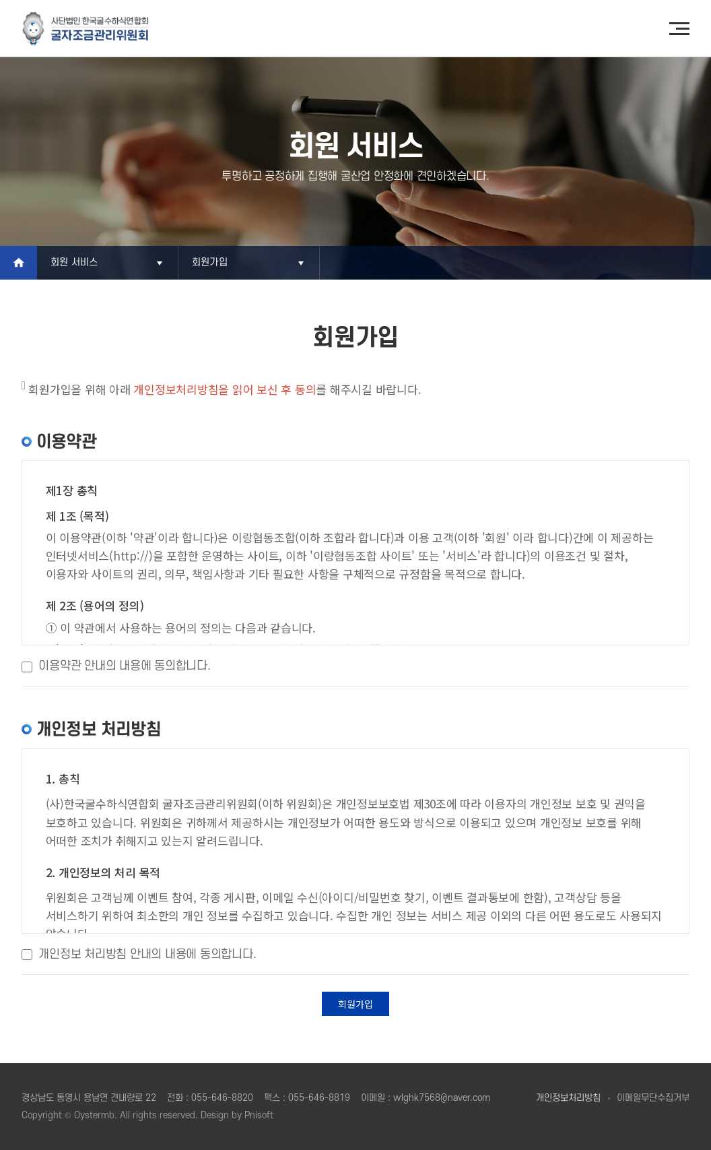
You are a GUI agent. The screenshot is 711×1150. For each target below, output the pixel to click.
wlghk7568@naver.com (441, 1098)
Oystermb (94, 1115)
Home (18, 263)
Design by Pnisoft (237, 1115)
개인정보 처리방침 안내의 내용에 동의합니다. (147, 954)
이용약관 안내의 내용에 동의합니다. (124, 666)
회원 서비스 (74, 262)
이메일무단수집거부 (653, 1098)
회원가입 (210, 262)
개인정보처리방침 (568, 1098)
